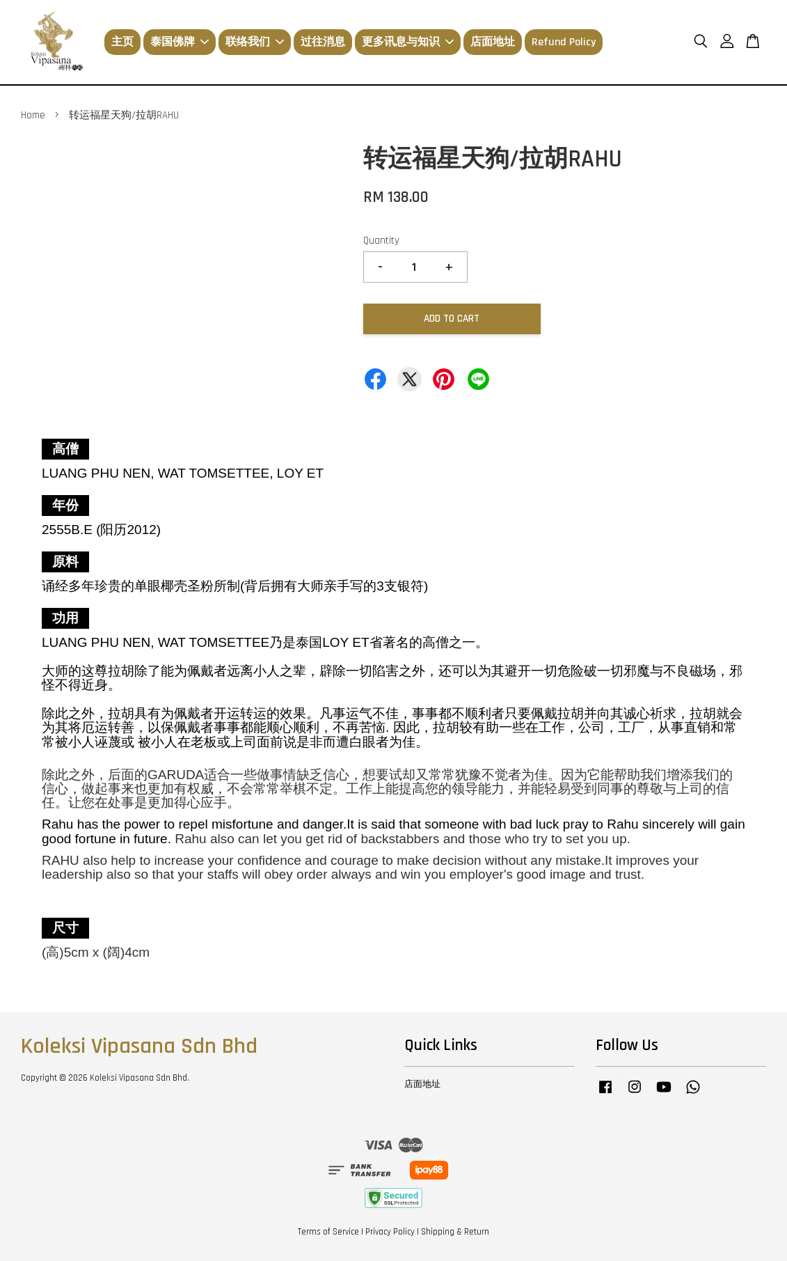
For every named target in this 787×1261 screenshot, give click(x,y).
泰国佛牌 (179, 42)
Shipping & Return (455, 1231)
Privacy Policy (390, 1231)
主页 (122, 42)
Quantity (381, 240)
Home (33, 115)
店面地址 (492, 42)
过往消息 (323, 42)
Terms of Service (328, 1231)
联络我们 (254, 42)
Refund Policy (564, 42)
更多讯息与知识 (408, 42)
